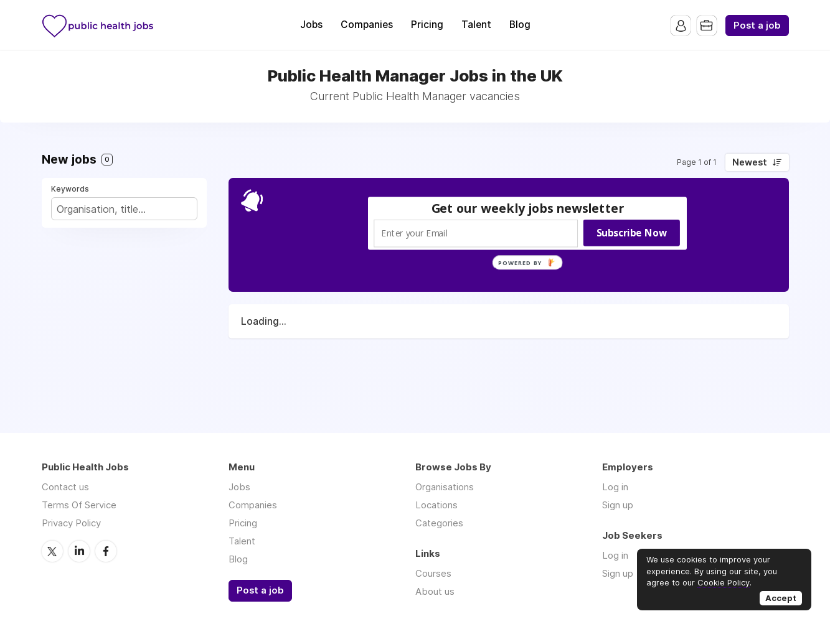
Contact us (65, 487)
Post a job (757, 25)
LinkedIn (79, 550)
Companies (367, 24)
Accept (780, 598)
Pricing (427, 24)
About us (435, 591)
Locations (436, 505)
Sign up (617, 505)
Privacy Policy (71, 523)
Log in (615, 487)
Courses (433, 573)
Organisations (444, 487)
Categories (439, 523)
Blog (520, 24)
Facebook (105, 550)
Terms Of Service (79, 505)
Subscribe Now (631, 232)
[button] (527, 208)
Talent (476, 24)
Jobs (311, 24)
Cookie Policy (723, 582)
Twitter (52, 550)
